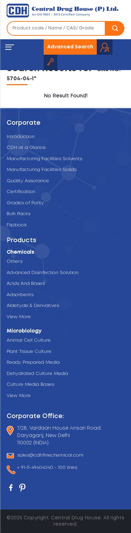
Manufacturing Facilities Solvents (44, 159)
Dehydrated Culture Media (37, 373)
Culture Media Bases (30, 384)
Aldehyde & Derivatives (33, 305)
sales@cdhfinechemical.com (50, 455)
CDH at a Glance (26, 147)
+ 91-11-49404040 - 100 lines (47, 468)
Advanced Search (70, 47)
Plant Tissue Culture (29, 351)
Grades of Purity (25, 203)
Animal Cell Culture (29, 340)
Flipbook (17, 225)
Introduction (21, 137)
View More (19, 317)
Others (14, 261)
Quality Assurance (28, 181)
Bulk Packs (18, 214)
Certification (21, 192)
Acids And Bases (26, 283)
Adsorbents (20, 295)
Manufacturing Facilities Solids (42, 170)
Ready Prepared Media (33, 362)
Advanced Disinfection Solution (43, 273)
